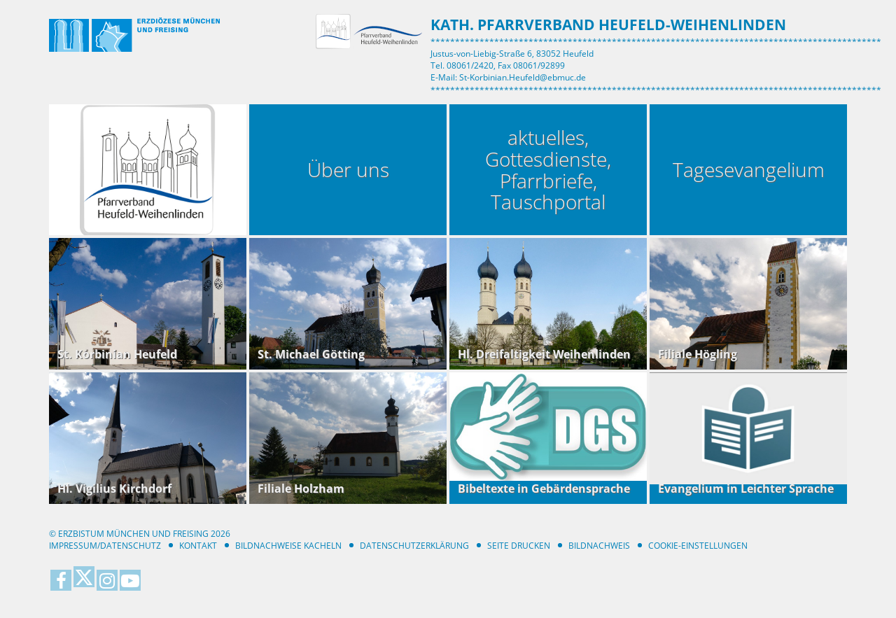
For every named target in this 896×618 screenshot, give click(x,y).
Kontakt (198, 546)
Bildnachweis (599, 546)
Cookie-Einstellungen (698, 546)
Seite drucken (518, 546)
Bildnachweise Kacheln (288, 546)
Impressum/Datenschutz (105, 546)
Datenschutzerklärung (414, 546)
